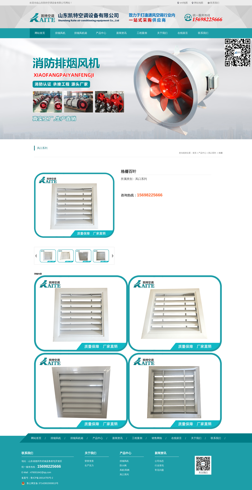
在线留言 (183, 33)
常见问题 (159, 470)
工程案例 (142, 33)
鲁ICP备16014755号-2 (42, 478)
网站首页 (40, 33)
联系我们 (214, 2)
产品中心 (101, 33)
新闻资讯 (121, 33)
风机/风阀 (124, 470)
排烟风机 (60, 33)
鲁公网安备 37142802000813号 (40, 483)
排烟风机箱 (80, 33)
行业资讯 (159, 465)
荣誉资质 (89, 461)
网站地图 (198, 2)
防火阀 (123, 465)
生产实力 (89, 465)
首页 (194, 153)
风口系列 (212, 153)
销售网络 (157, 438)
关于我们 (162, 33)
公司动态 (159, 461)
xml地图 (184, 2)
